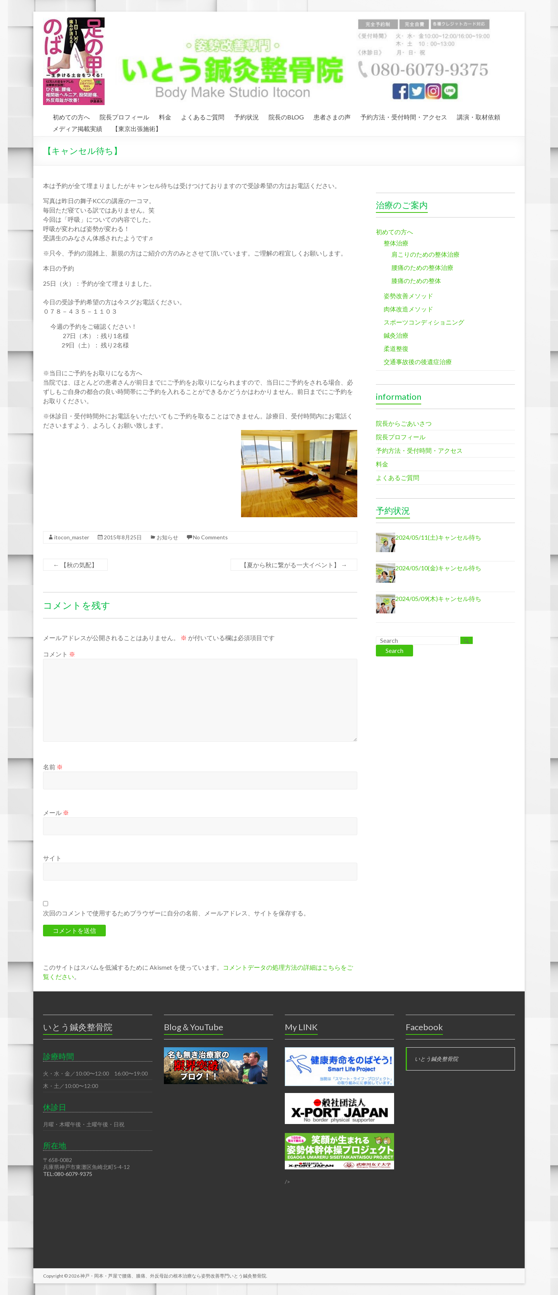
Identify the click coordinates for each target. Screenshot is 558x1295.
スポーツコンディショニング (424, 322)
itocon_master (71, 537)
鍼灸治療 (396, 335)
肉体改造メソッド (408, 309)
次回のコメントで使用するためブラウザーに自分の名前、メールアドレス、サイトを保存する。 (176, 913)
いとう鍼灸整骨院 (436, 1058)
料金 (165, 116)
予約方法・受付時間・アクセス (403, 116)
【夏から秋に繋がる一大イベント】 (294, 564)
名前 (53, 766)
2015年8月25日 (123, 537)
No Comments (210, 537)
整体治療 (396, 243)
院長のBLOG (286, 116)
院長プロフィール (124, 116)
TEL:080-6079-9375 (67, 1174)
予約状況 (246, 116)
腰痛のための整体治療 (422, 267)
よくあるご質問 (202, 116)
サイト (52, 858)
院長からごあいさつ (404, 423)
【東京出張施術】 (137, 127)
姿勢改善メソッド (408, 295)
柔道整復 (396, 348)
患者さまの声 (332, 116)
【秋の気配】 (75, 564)
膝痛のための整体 (416, 280)
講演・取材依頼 (478, 116)
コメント (59, 654)
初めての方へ (71, 116)
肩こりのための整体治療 (425, 254)
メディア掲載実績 (77, 127)
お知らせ (167, 537)
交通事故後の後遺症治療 (418, 361)
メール (56, 812)
